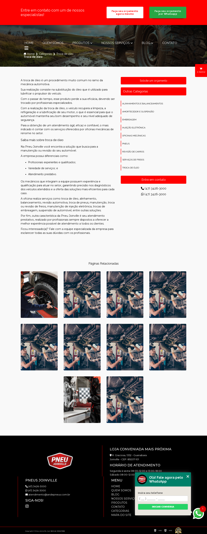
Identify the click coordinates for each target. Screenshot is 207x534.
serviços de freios (133, 159)
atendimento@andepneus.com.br (47, 494)
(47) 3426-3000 (153, 188)
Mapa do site (121, 515)
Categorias (45, 53)
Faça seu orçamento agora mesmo (125, 12)
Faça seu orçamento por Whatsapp (168, 12)
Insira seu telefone (150, 492)
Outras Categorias (135, 91)
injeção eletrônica (133, 127)
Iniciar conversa (163, 506)
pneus (126, 143)
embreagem (129, 119)
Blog (146, 43)
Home (29, 43)
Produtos (80, 43)
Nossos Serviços (115, 43)
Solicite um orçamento (153, 80)
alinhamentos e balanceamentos (142, 103)
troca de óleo (130, 167)
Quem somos (53, 43)
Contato (169, 43)
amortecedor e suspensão (138, 111)
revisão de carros (133, 151)
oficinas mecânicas (134, 135)
